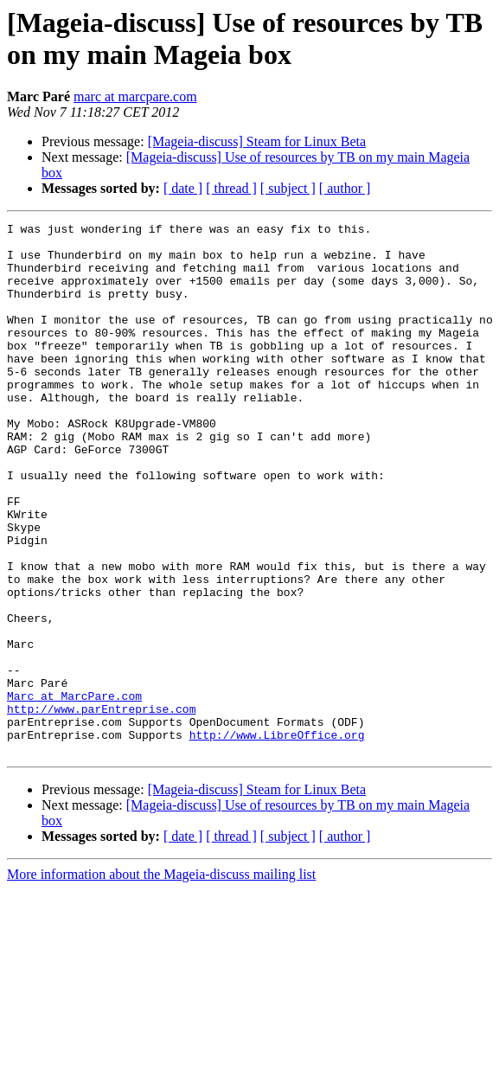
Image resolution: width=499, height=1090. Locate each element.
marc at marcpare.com (135, 96)
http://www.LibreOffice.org (277, 838)
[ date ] (182, 188)
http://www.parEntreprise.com (101, 807)
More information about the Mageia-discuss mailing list (161, 980)
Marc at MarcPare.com (74, 791)
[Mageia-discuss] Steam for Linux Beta (257, 141)
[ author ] (345, 188)
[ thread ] (231, 188)
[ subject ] (288, 188)
